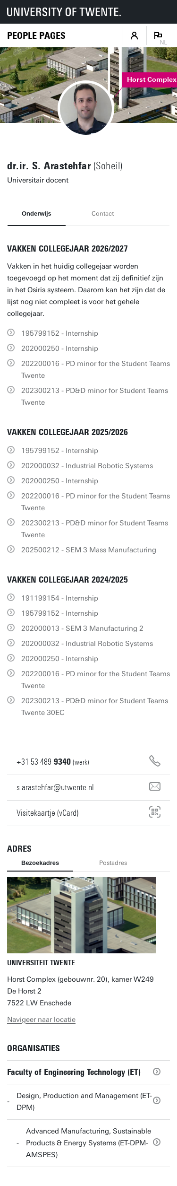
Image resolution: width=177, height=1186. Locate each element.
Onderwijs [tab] (36, 213)
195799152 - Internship (59, 333)
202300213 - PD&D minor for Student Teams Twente (94, 396)
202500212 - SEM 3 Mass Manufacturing (88, 550)
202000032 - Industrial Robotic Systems (87, 466)
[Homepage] (36, 36)
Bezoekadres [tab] (40, 862)
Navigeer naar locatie (41, 1019)
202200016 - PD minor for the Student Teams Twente (95, 369)
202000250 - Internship (59, 348)
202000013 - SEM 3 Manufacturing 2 (82, 628)
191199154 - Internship (59, 598)
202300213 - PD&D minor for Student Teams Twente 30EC (94, 707)
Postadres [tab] (113, 862)
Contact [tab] (103, 213)
